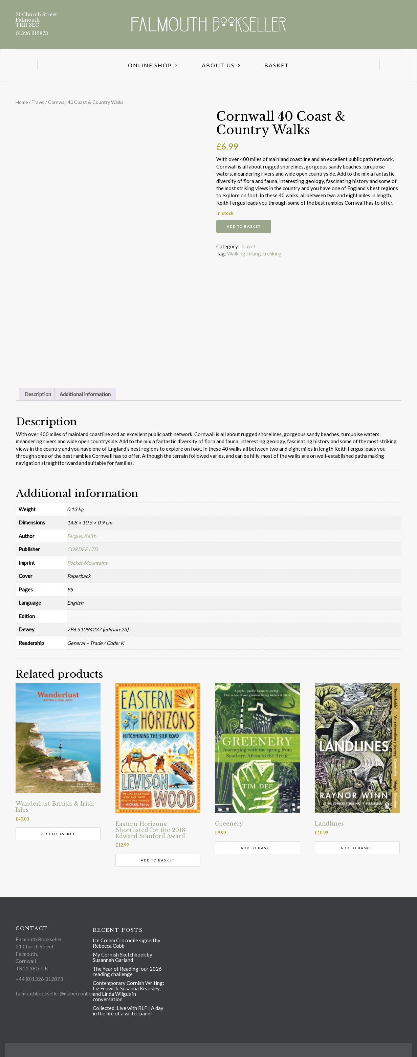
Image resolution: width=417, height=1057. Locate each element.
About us (218, 65)
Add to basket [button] (58, 834)
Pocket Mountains (87, 563)
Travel (37, 102)
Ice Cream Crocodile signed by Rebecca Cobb (126, 943)
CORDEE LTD (82, 549)
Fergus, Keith (81, 536)
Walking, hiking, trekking (254, 253)
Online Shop (150, 65)
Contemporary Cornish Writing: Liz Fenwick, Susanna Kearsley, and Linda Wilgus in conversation (128, 991)
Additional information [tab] (85, 394)
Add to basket (244, 226)
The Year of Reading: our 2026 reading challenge (127, 971)
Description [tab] (37, 394)
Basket (276, 65)
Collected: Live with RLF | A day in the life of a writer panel (128, 1010)
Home (22, 102)
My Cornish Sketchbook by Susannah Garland (122, 957)
